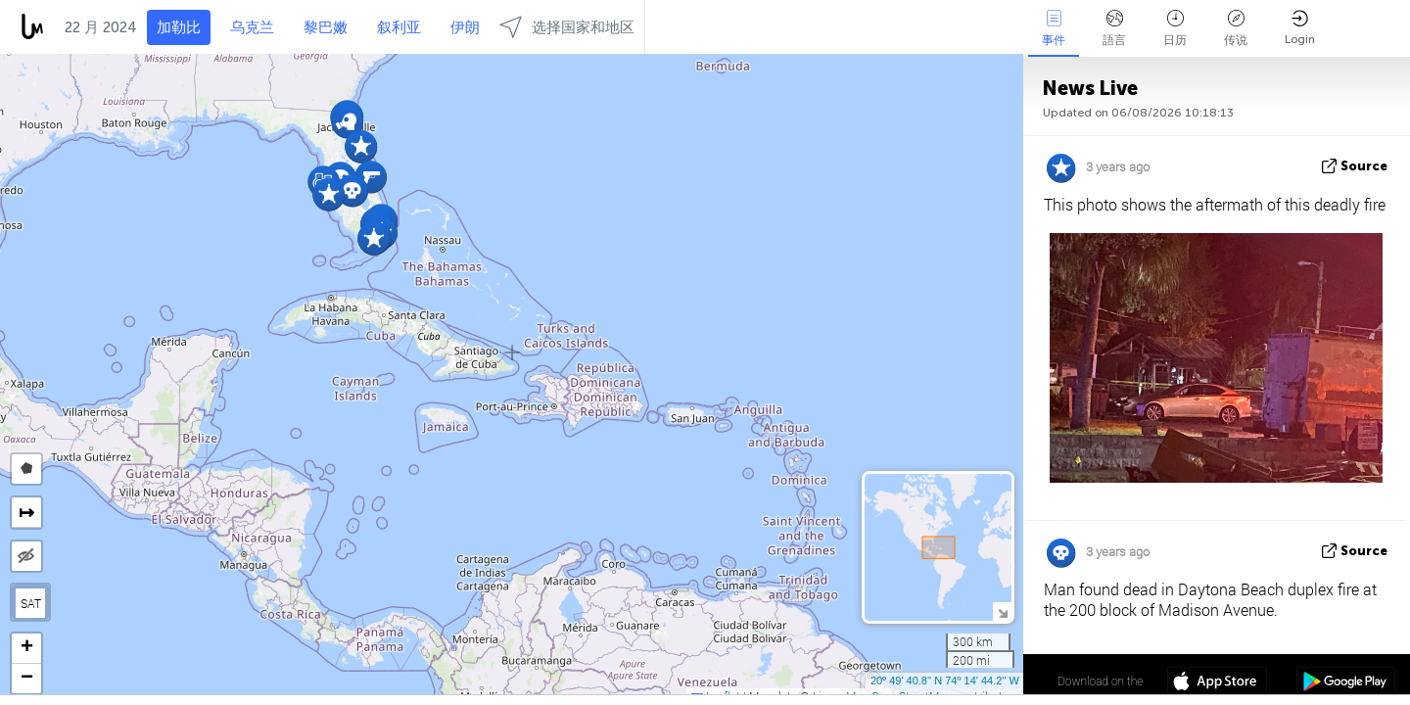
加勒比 (179, 27)
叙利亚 (399, 27)
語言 (1114, 28)
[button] (373, 238)
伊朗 (465, 27)
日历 (1175, 28)
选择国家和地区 (566, 27)
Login (1300, 28)
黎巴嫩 (326, 27)
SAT (31, 603)
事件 (1053, 28)
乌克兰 (252, 27)
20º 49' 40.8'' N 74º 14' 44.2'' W (944, 680)
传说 (1235, 28)
